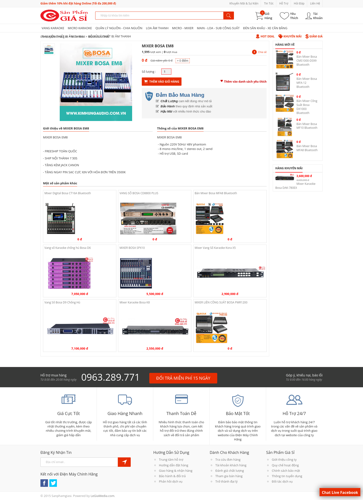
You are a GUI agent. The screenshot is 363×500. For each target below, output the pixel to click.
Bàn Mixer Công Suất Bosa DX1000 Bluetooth (306, 107)
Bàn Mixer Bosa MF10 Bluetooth (306, 126)
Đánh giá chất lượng (229, 470)
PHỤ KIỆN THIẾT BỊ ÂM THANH (63, 36)
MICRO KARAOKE (80, 28)
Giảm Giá (314, 36)
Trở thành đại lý (226, 481)
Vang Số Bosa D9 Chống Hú (62, 302)
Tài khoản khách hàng (230, 465)
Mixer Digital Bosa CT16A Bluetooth (67, 193)
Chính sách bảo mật (286, 470)
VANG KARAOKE (53, 28)
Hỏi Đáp (299, 3)
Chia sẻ (259, 52)
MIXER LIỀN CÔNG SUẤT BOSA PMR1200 (221, 302)
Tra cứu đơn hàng (228, 459)
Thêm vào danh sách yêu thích (244, 81)
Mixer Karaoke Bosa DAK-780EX (295, 186)
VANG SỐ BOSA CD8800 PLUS (138, 193)
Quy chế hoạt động (285, 465)
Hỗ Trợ (283, 3)
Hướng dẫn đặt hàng (173, 465)
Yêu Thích (294, 16)
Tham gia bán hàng (228, 476)
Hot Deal (265, 36)
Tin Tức (268, 3)
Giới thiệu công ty (284, 459)
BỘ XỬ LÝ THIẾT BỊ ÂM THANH (109, 36)
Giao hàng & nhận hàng (175, 470)
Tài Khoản (318, 16)
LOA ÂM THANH (157, 28)
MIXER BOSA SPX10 (132, 248)
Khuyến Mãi (290, 36)
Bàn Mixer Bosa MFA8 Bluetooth (216, 193)
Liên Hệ (315, 3)
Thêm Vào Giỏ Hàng (161, 81)
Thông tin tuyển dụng (287, 476)
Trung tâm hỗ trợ (171, 459)
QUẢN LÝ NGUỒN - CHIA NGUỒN (118, 28)
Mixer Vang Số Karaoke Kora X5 (215, 248)
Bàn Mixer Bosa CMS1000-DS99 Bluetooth (306, 61)
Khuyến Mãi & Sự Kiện (243, 3)
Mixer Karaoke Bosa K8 (134, 302)
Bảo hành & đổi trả (172, 476)
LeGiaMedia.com (102, 496)
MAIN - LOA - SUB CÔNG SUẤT (218, 28)
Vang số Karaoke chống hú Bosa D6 (67, 248)
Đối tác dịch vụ (282, 481)
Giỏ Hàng (268, 16)
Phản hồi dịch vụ (170, 481)
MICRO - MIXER (182, 28)
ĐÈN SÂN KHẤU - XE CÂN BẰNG (265, 28)
